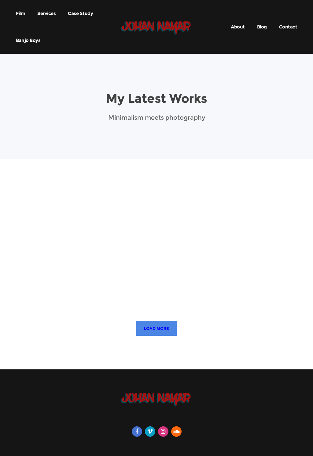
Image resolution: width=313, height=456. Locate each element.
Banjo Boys (28, 40)
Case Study (80, 13)
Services (46, 13)
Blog (262, 27)
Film (20, 13)
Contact (288, 27)
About (238, 27)
